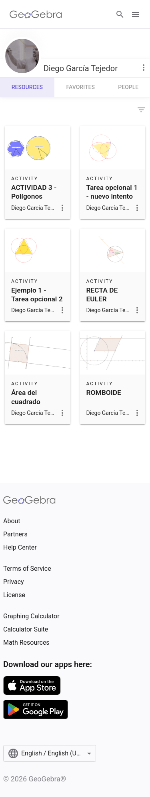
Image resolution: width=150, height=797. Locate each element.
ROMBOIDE (103, 393)
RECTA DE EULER (102, 294)
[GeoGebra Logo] (36, 14)
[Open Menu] (135, 14)
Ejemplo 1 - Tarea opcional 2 (37, 294)
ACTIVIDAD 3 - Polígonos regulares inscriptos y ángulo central (33, 205)
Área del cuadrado (25, 397)
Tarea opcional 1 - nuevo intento (112, 191)
